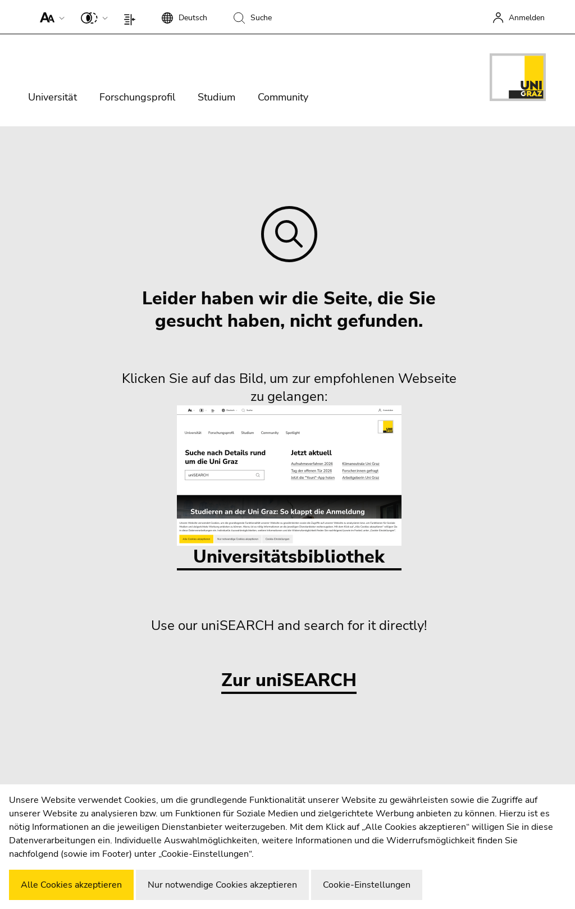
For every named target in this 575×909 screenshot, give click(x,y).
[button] (49, 17)
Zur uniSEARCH (289, 680)
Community (283, 97)
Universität (52, 97)
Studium (216, 97)
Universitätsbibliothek (289, 487)
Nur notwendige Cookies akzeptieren (222, 885)
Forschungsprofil (137, 97)
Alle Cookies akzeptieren (71, 885)
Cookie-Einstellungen (366, 885)
